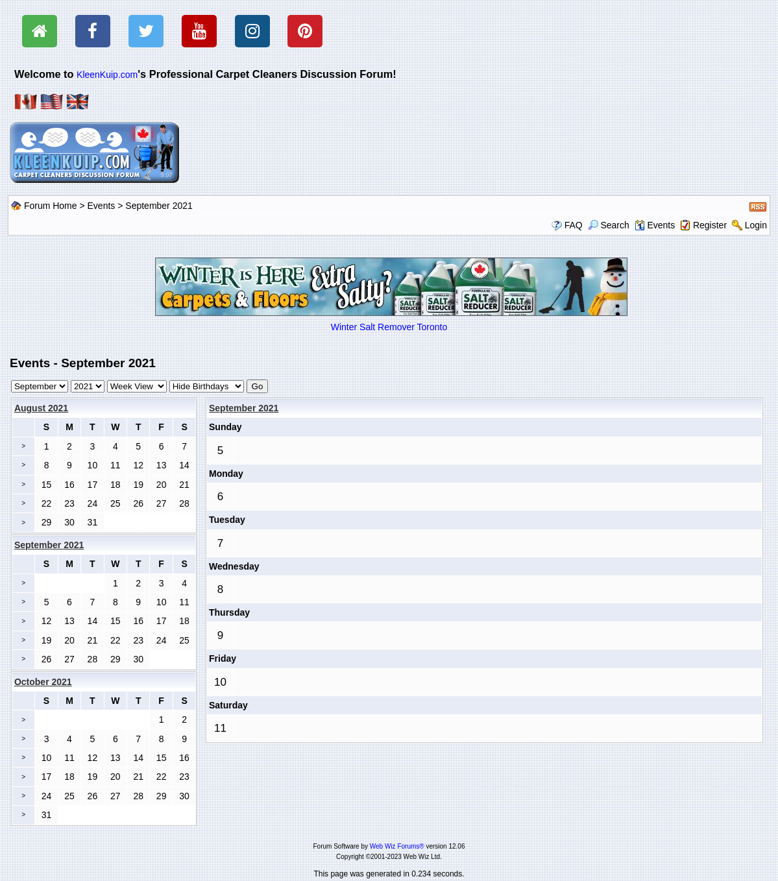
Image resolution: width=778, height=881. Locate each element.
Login (756, 225)
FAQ (574, 225)
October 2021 (43, 682)
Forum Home (50, 205)
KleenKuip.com (107, 74)
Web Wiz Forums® (397, 846)
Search (608, 225)
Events (101, 205)
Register (710, 225)
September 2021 (243, 408)
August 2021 (41, 408)
